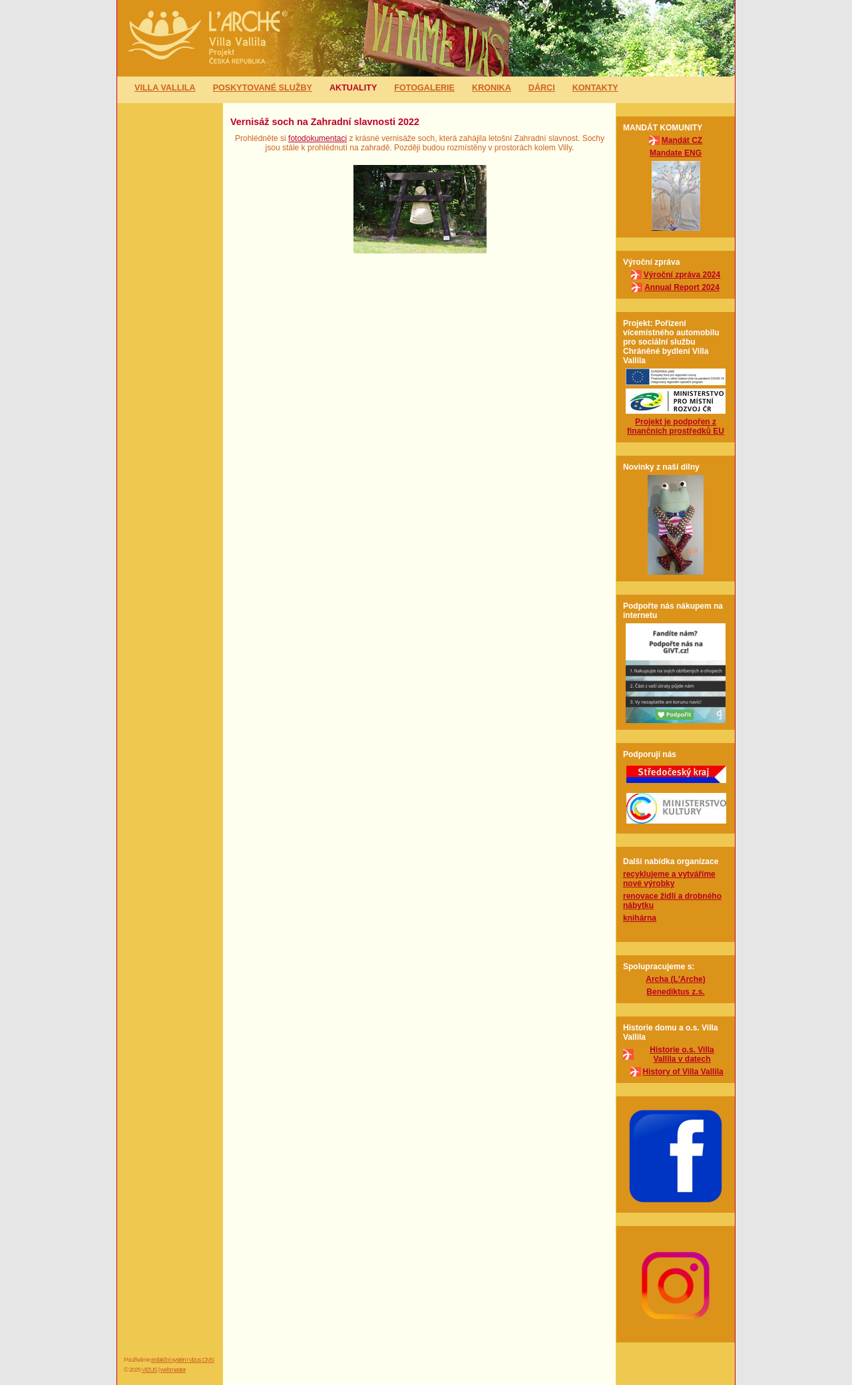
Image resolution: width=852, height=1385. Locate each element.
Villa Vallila (165, 87)
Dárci (542, 87)
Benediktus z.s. (675, 992)
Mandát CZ (682, 140)
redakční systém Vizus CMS (182, 1359)
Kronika (491, 87)
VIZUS (149, 1369)
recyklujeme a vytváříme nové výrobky (669, 878)
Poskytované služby (262, 87)
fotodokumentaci (317, 138)
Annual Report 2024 (682, 287)
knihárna (639, 918)
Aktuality (353, 87)
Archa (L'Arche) (676, 979)
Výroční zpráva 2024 (682, 274)
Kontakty (595, 87)
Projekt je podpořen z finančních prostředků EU (675, 426)
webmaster (173, 1369)
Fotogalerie (424, 87)
